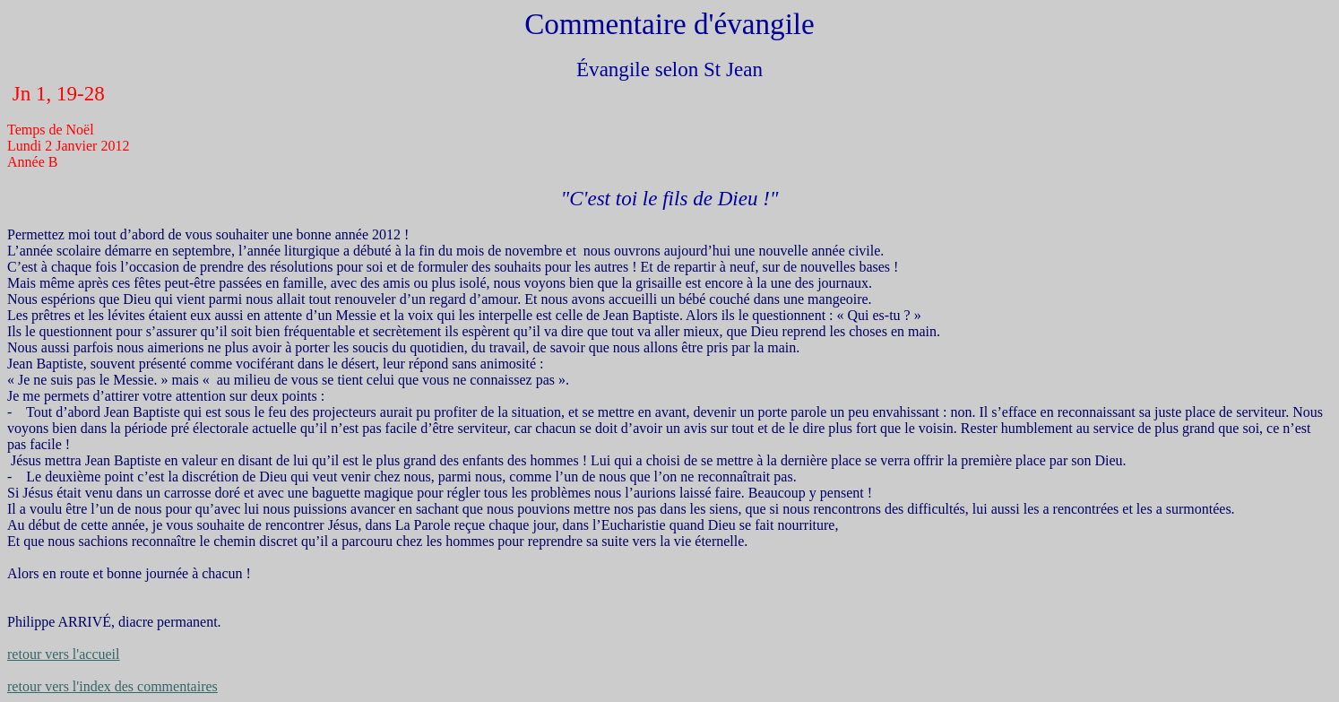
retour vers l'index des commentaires (112, 686)
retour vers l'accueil (63, 654)
